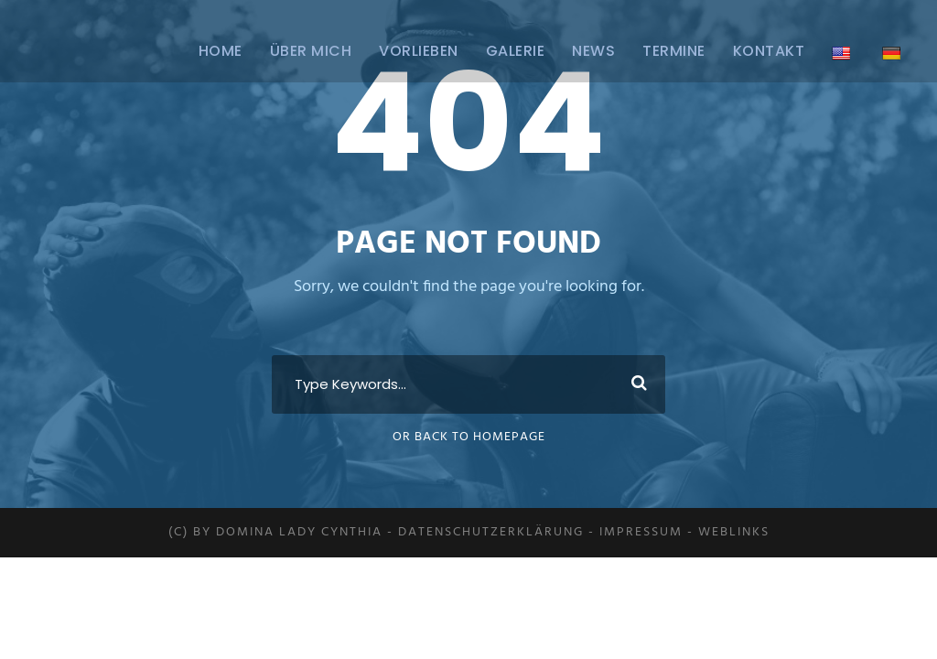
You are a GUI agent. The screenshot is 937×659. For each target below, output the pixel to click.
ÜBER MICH (311, 50)
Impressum (641, 532)
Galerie (515, 50)
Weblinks (734, 532)
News (593, 50)
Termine (673, 50)
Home (220, 50)
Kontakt (769, 50)
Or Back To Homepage (469, 437)
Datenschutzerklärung (491, 532)
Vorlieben (418, 50)
